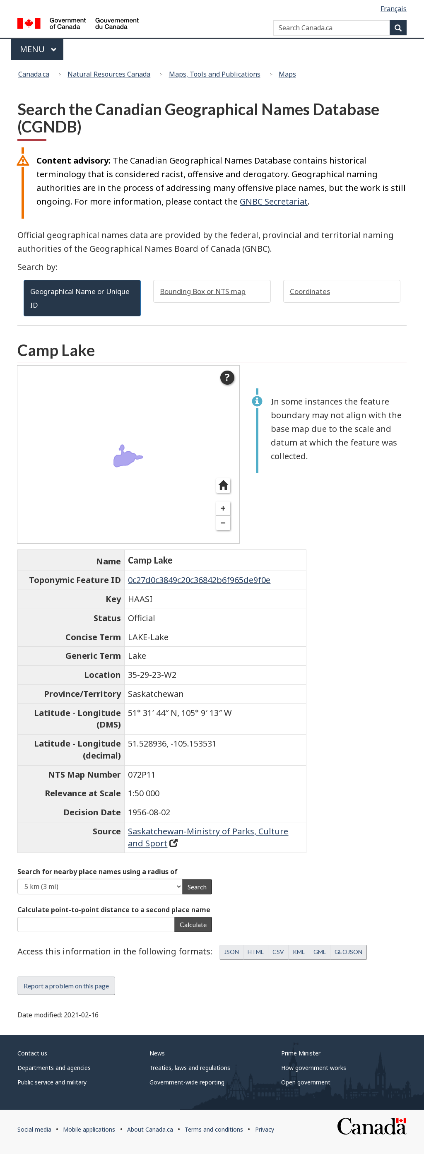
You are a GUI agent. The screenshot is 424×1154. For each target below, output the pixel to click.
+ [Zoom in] (223, 508)
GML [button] (319, 951)
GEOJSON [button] (348, 951)
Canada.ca (33, 74)
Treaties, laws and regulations (189, 1068)
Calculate (193, 924)
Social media (34, 1129)
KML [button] (299, 951)
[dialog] (128, 454)
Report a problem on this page (66, 986)
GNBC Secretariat (274, 201)
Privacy (264, 1129)
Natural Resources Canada (108, 74)
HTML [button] (256, 951)
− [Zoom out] (223, 522)
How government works (313, 1068)
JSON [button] (231, 951)
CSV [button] (278, 951)
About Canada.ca (150, 1129)
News (157, 1053)
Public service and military (52, 1082)
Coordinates (310, 291)
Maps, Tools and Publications (214, 74)
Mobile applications (89, 1129)
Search (197, 887)
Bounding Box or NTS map (203, 291)
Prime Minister (300, 1053)
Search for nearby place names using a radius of (97, 871)
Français (394, 8)
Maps (287, 74)
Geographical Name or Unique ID (80, 298)
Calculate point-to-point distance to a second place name (113, 909)
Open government (305, 1082)
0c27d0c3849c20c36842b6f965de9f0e (199, 579)
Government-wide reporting (186, 1082)
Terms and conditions (214, 1129)
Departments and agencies (54, 1068)
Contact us (32, 1053)
